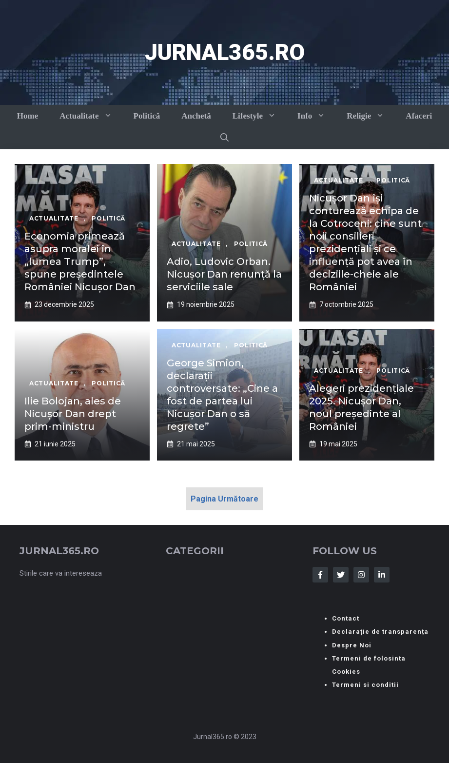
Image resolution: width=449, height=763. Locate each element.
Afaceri (419, 115)
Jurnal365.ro (225, 52)
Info (316, 116)
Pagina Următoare (224, 498)
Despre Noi (351, 645)
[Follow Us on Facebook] (320, 574)
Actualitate (90, 116)
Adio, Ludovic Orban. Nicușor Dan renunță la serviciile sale (224, 274)
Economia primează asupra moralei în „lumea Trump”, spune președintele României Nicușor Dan (80, 261)
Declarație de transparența (380, 631)
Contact (345, 618)
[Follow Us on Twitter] (341, 574)
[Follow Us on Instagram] (361, 574)
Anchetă (196, 115)
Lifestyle (260, 116)
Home (27, 115)
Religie (371, 116)
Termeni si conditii (365, 684)
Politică (147, 115)
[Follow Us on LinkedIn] (382, 574)
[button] (224, 138)
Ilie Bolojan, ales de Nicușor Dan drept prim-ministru (72, 413)
